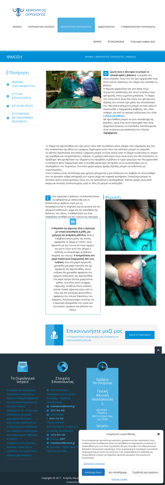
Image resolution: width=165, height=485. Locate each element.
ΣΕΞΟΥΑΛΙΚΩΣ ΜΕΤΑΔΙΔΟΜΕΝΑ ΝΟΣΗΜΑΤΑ (22, 114)
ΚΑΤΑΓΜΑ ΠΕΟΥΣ (22, 102)
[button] (158, 434)
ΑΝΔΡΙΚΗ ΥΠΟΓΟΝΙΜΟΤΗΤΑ (23, 81)
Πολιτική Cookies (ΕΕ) (143, 38)
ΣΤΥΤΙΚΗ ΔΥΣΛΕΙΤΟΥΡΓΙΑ (21, 93)
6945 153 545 (56, 415)
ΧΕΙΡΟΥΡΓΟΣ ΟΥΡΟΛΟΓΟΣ (76, 23)
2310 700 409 (57, 407)
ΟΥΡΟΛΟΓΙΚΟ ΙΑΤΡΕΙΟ (41, 23)
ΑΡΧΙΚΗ (17, 23)
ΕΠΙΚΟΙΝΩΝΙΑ (116, 38)
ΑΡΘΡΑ (97, 38)
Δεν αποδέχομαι (118, 472)
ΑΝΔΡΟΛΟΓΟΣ (106, 23)
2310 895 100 (57, 431)
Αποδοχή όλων (93, 472)
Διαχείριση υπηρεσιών (94, 463)
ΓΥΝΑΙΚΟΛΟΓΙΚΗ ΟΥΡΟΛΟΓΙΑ (138, 23)
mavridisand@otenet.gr (63, 403)
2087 (62, 435)
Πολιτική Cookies (119, 479)
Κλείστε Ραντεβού (140, 331)
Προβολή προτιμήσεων (145, 472)
